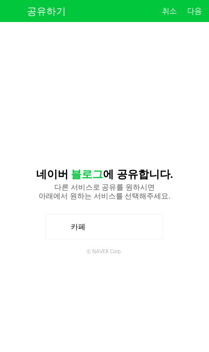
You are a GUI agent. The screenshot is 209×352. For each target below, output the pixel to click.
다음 (194, 11)
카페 (81, 227)
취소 (169, 11)
